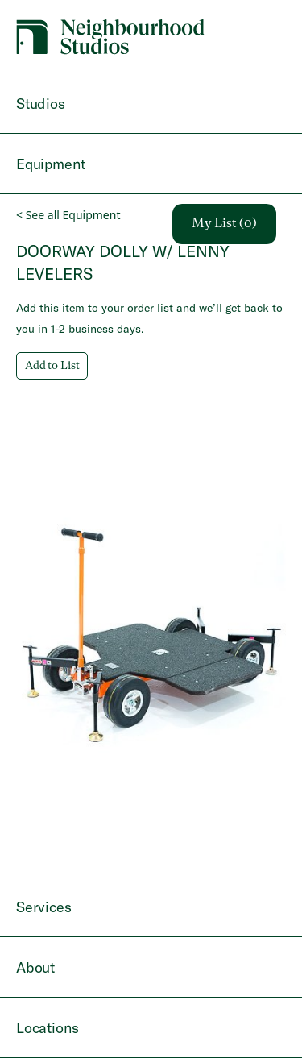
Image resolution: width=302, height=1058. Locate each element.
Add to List (52, 365)
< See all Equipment (68, 214)
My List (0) (224, 224)
